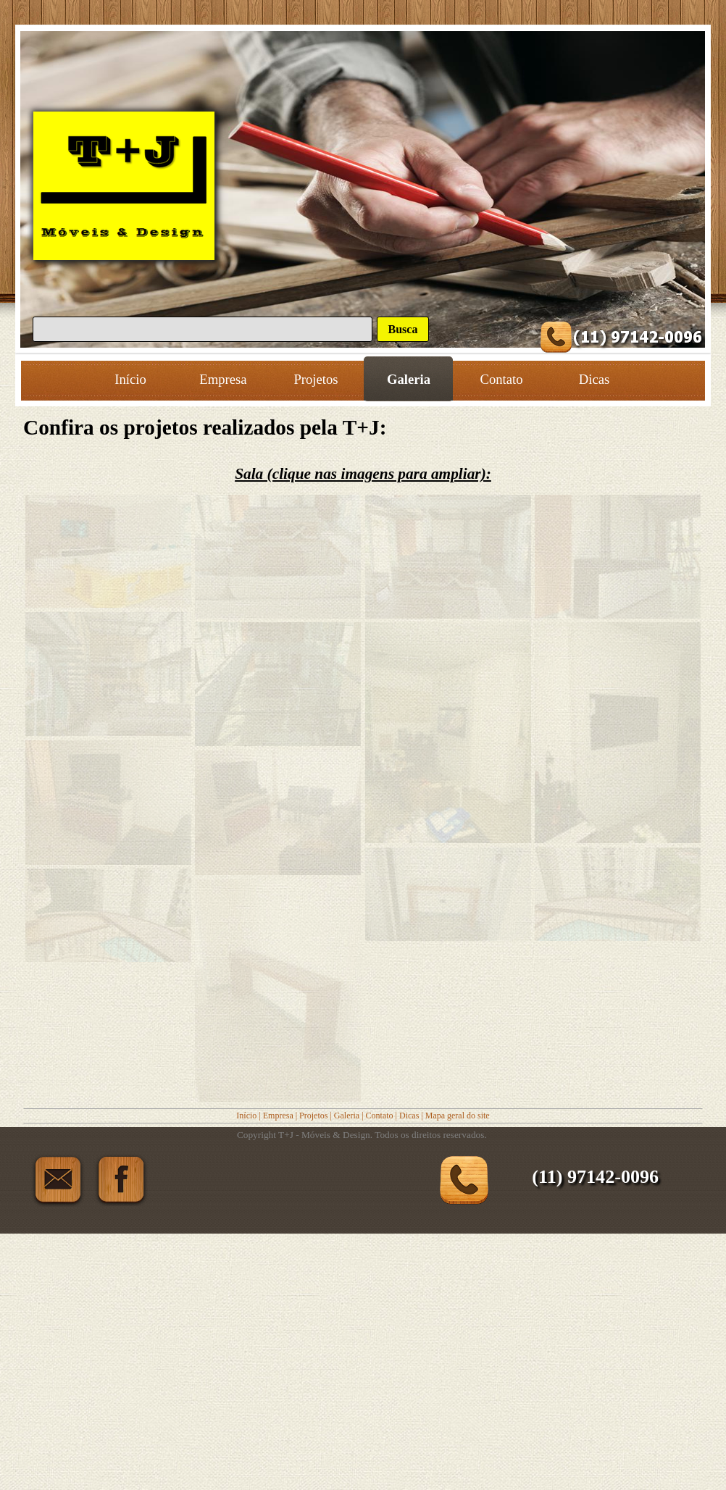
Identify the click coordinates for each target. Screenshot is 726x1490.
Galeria (346, 1115)
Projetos (313, 1115)
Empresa (278, 1115)
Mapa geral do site (457, 1115)
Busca (403, 329)
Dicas (409, 1115)
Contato (379, 1115)
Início (246, 1115)
